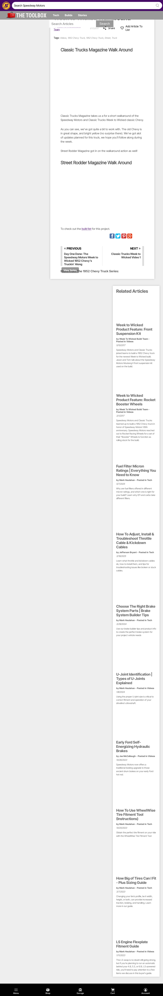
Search (104, 23)
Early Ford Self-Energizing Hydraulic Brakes (133, 746)
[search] (82, 5)
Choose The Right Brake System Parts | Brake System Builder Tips (135, 610)
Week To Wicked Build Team (133, 339)
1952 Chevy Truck (76, 37)
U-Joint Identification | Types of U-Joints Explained (134, 678)
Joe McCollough (127, 756)
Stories (82, 15)
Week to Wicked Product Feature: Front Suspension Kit (134, 329)
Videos (63, 37)
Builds (68, 15)
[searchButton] (156, 5)
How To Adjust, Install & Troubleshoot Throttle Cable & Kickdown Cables (135, 540)
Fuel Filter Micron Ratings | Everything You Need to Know (136, 470)
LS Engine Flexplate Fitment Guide (132, 944)
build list (86, 228)
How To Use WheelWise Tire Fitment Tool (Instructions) (135, 814)
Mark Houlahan (127, 480)
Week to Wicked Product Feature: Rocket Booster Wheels (135, 400)
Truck (114, 37)
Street (107, 37)
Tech (56, 15)
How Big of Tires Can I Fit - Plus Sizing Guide (136, 880)
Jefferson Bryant (128, 552)
